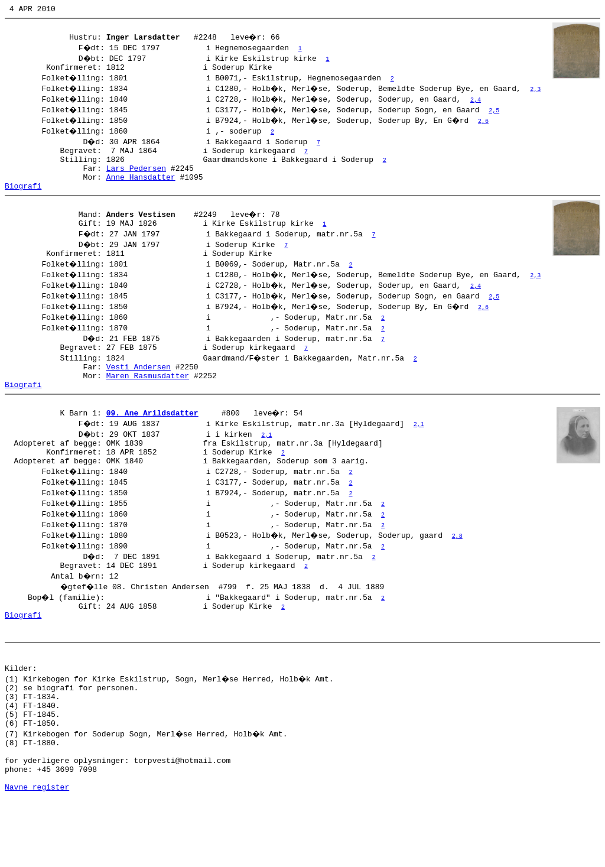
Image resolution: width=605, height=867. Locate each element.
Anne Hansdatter (140, 189)
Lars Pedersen (136, 178)
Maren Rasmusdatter (147, 400)
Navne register (37, 854)
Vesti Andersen (138, 389)
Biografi (23, 199)
